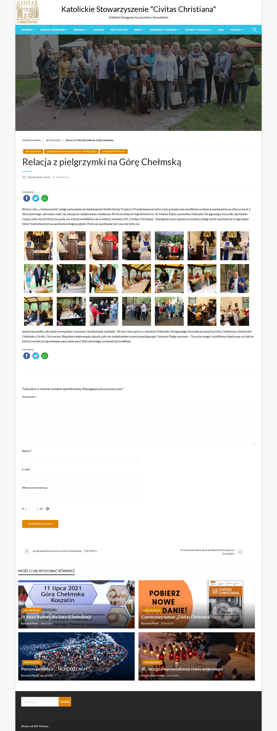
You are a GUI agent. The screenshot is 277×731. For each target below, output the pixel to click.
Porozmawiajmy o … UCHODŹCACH (54, 668)
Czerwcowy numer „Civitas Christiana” (176, 616)
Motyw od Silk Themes (34, 726)
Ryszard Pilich (30, 623)
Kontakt (236, 29)
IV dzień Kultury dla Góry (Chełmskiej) (56, 616)
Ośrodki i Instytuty (113, 151)
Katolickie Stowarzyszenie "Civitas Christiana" (138, 9)
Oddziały (79, 29)
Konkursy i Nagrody (163, 29)
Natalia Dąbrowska (39, 177)
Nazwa (27, 450)
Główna (27, 29)
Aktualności (53, 140)
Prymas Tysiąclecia (198, 29)
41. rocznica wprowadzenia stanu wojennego (182, 668)
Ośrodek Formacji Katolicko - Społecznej (71, 151)
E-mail (26, 469)
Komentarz (29, 396)
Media (138, 29)
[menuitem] (27, 30)
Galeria (98, 29)
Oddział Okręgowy (53, 29)
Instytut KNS (119, 29)
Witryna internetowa (34, 487)
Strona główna (31, 140)
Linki (221, 29)
